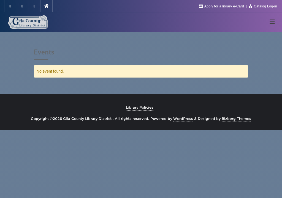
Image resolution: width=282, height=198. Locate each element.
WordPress (183, 118)
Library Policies (139, 107)
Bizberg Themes (236, 118)
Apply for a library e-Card (222, 6)
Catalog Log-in (263, 6)
